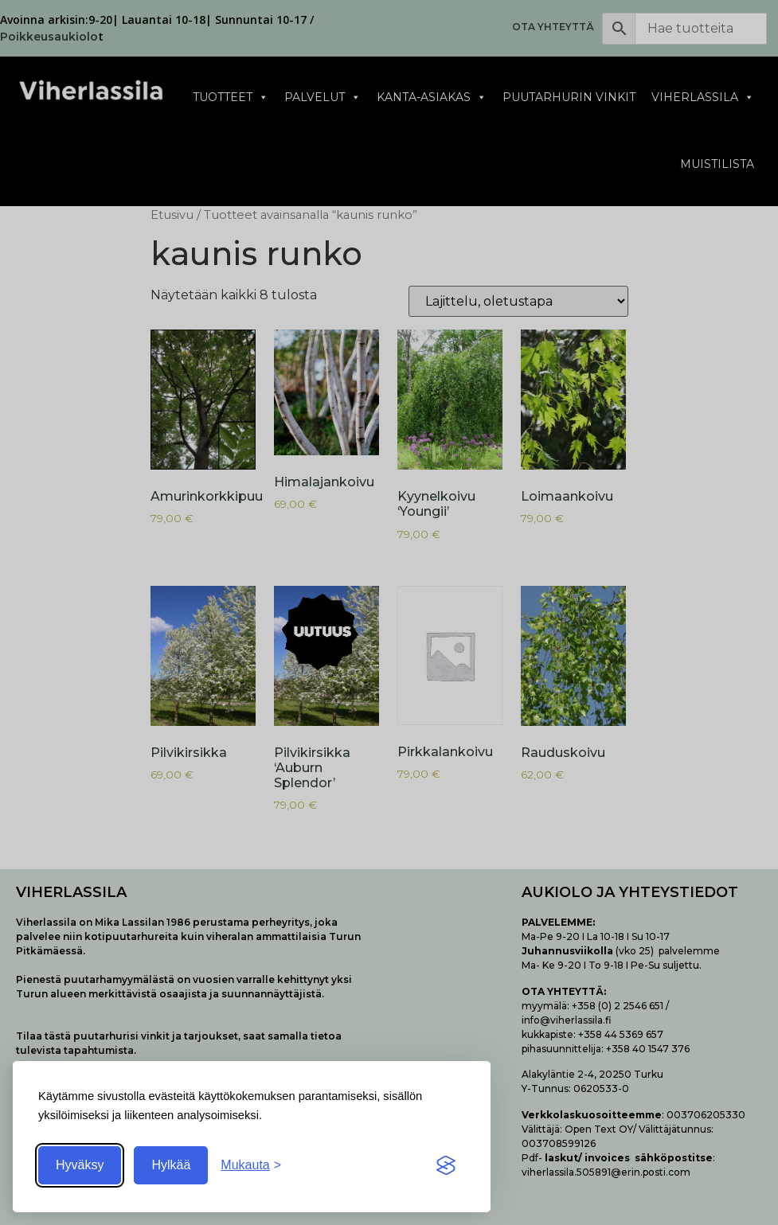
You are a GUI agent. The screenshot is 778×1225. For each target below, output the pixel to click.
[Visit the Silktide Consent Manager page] (446, 1165)
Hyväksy (80, 1165)
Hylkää (170, 1165)
